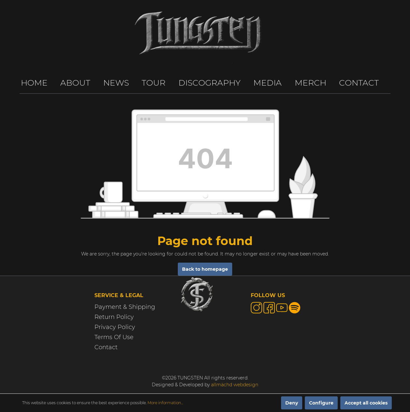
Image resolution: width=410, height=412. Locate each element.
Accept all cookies (366, 403)
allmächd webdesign (234, 385)
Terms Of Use (114, 337)
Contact (106, 347)
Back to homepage (205, 269)
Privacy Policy (114, 327)
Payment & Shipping (124, 306)
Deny (291, 403)
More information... (165, 402)
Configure (321, 403)
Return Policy (114, 317)
